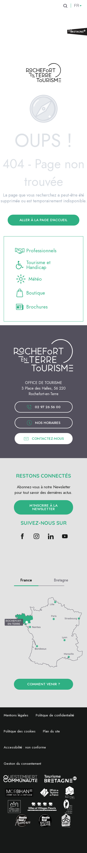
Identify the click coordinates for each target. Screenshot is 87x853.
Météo (28, 279)
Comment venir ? (43, 684)
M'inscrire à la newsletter (43, 507)
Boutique (30, 293)
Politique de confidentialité (55, 715)
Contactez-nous (43, 438)
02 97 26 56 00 (43, 407)
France (26, 580)
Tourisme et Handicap (33, 265)
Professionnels (35, 251)
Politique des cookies (19, 731)
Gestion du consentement (22, 763)
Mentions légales (16, 715)
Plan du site (51, 731)
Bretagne (61, 580)
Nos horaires (43, 423)
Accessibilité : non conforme (25, 747)
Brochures (31, 307)
